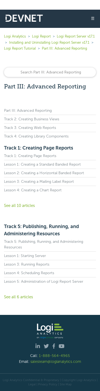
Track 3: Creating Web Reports (30, 127)
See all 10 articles (19, 205)
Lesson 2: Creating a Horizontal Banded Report (44, 173)
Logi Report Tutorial (20, 48)
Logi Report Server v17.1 (76, 36)
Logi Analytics (15, 36)
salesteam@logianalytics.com (55, 361)
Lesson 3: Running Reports (26, 264)
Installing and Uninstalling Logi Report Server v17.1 (49, 42)
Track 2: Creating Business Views (31, 119)
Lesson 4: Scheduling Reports (29, 273)
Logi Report (41, 36)
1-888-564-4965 (54, 355)
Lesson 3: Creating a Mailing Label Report (39, 181)
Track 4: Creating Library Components (36, 136)
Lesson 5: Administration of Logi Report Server (43, 281)
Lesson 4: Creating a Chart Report (33, 190)
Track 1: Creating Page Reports (38, 148)
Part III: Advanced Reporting (64, 48)
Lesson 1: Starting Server (25, 256)
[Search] (50, 72)
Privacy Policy (47, 384)
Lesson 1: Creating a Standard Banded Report (42, 164)
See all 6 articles (18, 297)
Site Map (66, 384)
